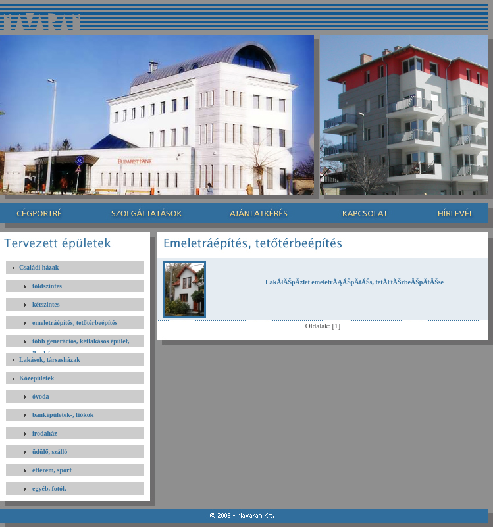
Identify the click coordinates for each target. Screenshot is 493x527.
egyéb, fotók (49, 488)
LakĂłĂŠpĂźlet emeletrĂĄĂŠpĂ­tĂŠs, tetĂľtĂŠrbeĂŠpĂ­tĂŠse (354, 282)
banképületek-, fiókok (62, 414)
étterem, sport (52, 470)
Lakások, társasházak (49, 359)
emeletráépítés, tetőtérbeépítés (74, 322)
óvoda (40, 396)
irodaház (44, 433)
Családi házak (39, 267)
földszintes (47, 285)
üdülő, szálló (49, 451)
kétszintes (46, 304)
